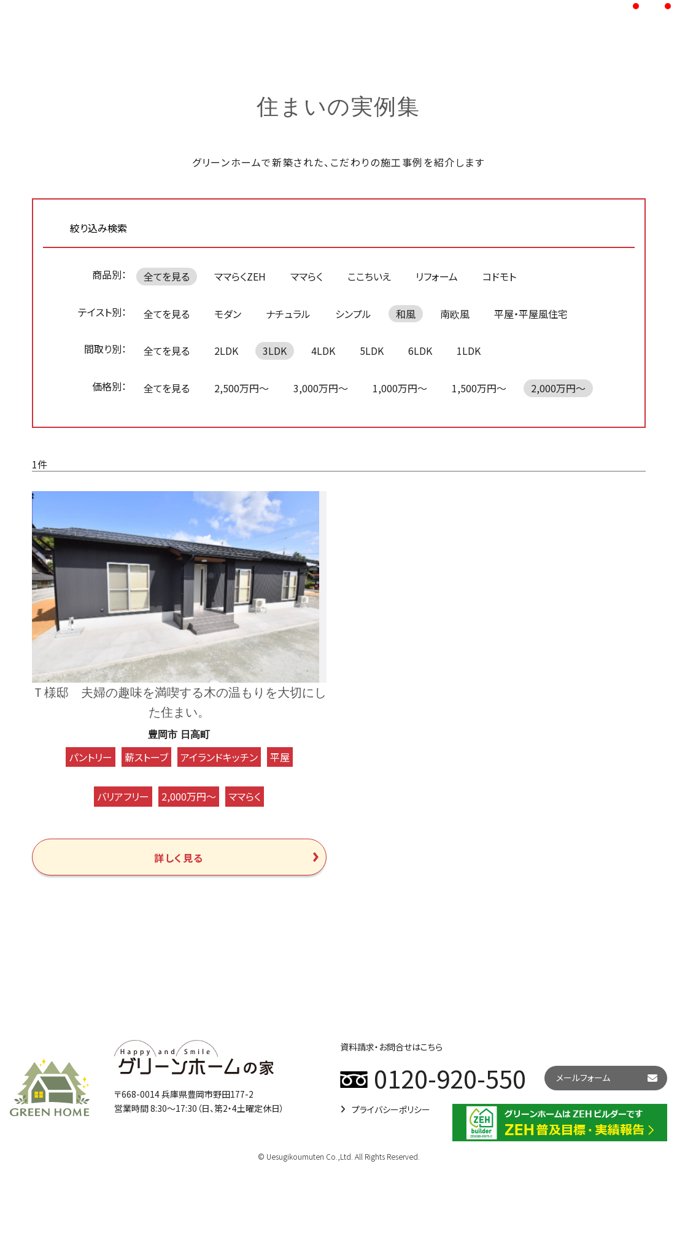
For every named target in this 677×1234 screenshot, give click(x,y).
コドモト (499, 276)
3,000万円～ (320, 388)
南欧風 (455, 313)
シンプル (353, 313)
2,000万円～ (558, 388)
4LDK (323, 350)
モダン (227, 313)
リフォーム (437, 276)
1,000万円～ (400, 388)
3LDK (275, 350)
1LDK (469, 350)
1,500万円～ (479, 388)
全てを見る (167, 276)
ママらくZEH (240, 276)
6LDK (420, 350)
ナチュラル (288, 313)
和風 (406, 313)
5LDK (372, 350)
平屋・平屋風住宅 (531, 313)
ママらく (306, 276)
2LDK (226, 350)
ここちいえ (369, 276)
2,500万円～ (241, 388)
